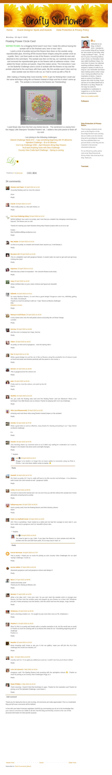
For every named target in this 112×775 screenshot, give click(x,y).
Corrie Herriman (16, 552)
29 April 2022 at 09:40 (25, 611)
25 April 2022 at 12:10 (36, 216)
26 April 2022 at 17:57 (30, 552)
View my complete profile (89, 96)
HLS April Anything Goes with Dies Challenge (41, 148)
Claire (13, 341)
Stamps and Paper (17, 187)
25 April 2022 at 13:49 (27, 254)
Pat (12, 354)
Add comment (11, 697)
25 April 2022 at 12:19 (26, 241)
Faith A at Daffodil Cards (19, 519)
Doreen (13, 369)
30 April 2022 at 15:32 (24, 642)
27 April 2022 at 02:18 (28, 567)
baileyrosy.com (16, 504)
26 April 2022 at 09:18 (29, 504)
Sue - (12, 657)
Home (9, 30)
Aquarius (14, 268)
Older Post (72, 762)
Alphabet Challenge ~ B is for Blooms (41, 142)
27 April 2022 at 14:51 (24, 594)
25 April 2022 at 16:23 (23, 341)
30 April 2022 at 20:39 (22, 657)
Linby (13, 490)
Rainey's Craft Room (18, 314)
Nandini (13, 642)
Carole (13, 204)
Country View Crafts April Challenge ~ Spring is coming (41, 150)
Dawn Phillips (16, 684)
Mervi (13, 580)
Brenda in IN (15, 254)
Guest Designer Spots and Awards (34, 30)
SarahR (13, 475)
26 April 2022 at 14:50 (36, 519)
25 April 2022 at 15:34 (33, 314)
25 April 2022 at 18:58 (24, 369)
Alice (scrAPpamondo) (19, 410)
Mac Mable (14, 241)
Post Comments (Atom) (23, 766)
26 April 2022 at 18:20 (28, 535)
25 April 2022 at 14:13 (25, 268)
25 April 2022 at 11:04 (32, 187)
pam (12, 381)
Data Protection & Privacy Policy (73, 30)
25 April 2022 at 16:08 (24, 329)
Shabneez (14, 611)
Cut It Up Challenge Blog (20, 216)
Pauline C (14, 623)
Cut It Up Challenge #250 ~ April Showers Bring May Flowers (41, 145)
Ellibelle (13, 293)
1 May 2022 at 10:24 (30, 669)
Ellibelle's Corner (16, 305)
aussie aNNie (15, 567)
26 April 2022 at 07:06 (23, 442)
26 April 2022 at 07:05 (23, 423)
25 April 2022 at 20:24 (21, 381)
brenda (13, 423)
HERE (45, 77)
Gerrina (13, 329)
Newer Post (10, 762)
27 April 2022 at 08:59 (22, 580)
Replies (15, 454)
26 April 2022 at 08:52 (22, 490)
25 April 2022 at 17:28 (21, 354)
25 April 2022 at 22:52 (35, 410)
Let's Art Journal (17, 669)
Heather (13, 396)
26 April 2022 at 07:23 (24, 475)
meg (12, 281)
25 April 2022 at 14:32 (21, 281)
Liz (17, 458)
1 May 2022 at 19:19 (28, 684)
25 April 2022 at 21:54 (24, 396)
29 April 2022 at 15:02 (25, 623)
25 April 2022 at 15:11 (24, 293)
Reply (12, 197)
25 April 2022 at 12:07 (23, 204)
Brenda (13, 594)
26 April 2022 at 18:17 (28, 458)
